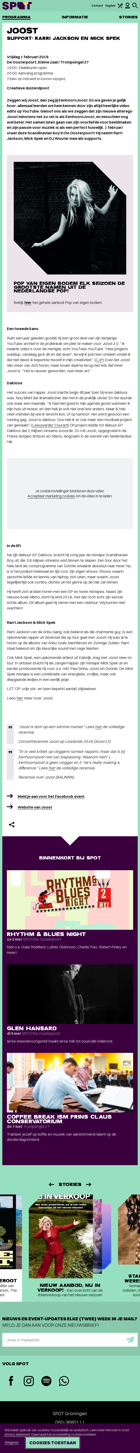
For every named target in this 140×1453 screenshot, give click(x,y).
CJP (99, 359)
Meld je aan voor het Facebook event (51, 796)
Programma (16, 17)
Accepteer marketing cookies (51, 496)
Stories (128, 17)
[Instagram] (29, 1381)
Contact (97, 5)
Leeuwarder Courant (50, 425)
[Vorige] (51, 1184)
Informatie (75, 17)
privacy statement (17, 1434)
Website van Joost (35, 807)
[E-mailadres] (70, 1340)
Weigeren (12, 1442)
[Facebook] (11, 1381)
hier (28, 302)
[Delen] (11, 824)
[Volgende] (89, 1184)
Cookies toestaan (52, 1442)
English (110, 5)
